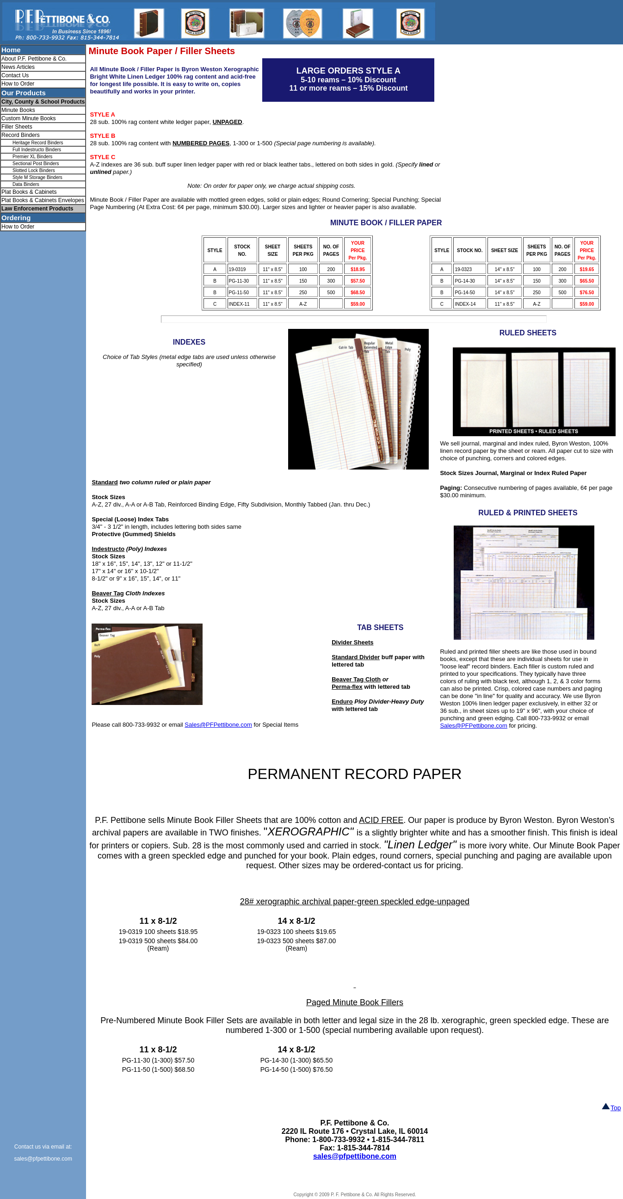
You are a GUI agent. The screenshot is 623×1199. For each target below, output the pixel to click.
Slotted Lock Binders (33, 170)
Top (611, 1108)
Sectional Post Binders (35, 163)
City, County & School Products (43, 102)
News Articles (18, 67)
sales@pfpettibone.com (43, 1159)
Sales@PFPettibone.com (473, 725)
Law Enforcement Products (37, 208)
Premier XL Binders (32, 156)
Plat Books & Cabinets (28, 192)
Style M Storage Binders (37, 177)
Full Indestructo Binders (36, 149)
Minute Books (18, 110)
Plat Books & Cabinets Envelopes (42, 200)
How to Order (17, 83)
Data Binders (25, 184)
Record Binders (20, 135)
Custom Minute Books (28, 118)
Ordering (16, 218)
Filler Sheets (16, 127)
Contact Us (15, 75)
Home (11, 50)
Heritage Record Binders (37, 142)
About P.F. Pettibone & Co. (34, 59)
